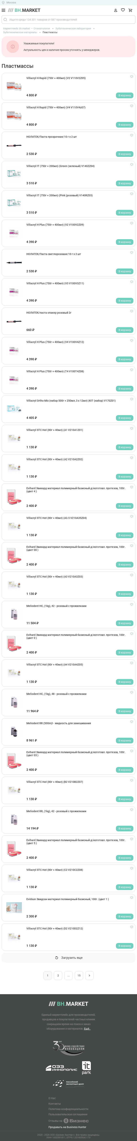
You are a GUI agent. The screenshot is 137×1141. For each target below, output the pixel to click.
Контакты (54, 1103)
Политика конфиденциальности (68, 1109)
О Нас (52, 1098)
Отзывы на (68, 1120)
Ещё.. (87, 1028)
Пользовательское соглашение (67, 1114)
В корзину (125, 95)
